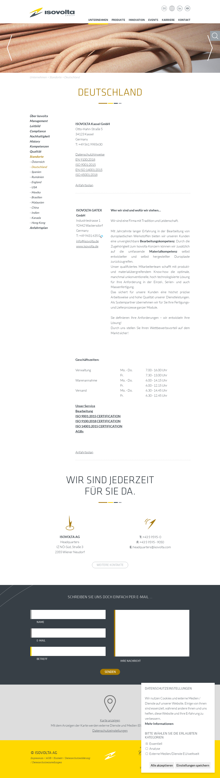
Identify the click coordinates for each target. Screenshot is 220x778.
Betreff (42, 659)
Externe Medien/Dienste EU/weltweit (174, 754)
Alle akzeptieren (162, 765)
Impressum (37, 758)
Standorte (55, 77)
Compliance (38, 131)
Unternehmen (98, 20)
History (35, 141)
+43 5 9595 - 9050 (152, 542)
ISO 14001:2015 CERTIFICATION (98, 426)
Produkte (118, 20)
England (36, 182)
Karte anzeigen (110, 720)
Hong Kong (38, 222)
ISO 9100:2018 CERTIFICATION (98, 421)
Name (40, 622)
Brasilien (36, 197)
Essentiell (155, 744)
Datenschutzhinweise (90, 154)
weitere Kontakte (110, 565)
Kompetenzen (39, 146)
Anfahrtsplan (84, 185)
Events (153, 20)
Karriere (168, 20)
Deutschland (72, 77)
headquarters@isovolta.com (152, 547)
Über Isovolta (39, 116)
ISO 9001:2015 (85, 165)
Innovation (137, 20)
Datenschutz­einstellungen (110, 730)
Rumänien (37, 177)
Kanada (36, 217)
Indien (35, 212)
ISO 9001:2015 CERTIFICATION (98, 416)
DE (164, 8)
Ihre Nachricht (130, 661)
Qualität (35, 151)
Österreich (37, 161)
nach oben (110, 755)
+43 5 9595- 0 (152, 537)
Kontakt (184, 20)
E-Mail (41, 640)
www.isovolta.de (87, 246)
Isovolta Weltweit (172, 6)
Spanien (36, 171)
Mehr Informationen (159, 724)
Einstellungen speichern (192, 765)
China (35, 207)
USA (34, 187)
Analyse (154, 748)
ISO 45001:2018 (86, 175)
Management (39, 121)
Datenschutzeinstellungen (47, 762)
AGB (48, 758)
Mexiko (36, 192)
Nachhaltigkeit (40, 136)
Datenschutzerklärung (77, 758)
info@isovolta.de (87, 241)
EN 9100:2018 (85, 159)
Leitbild (35, 126)
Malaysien (37, 202)
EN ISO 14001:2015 (88, 170)
